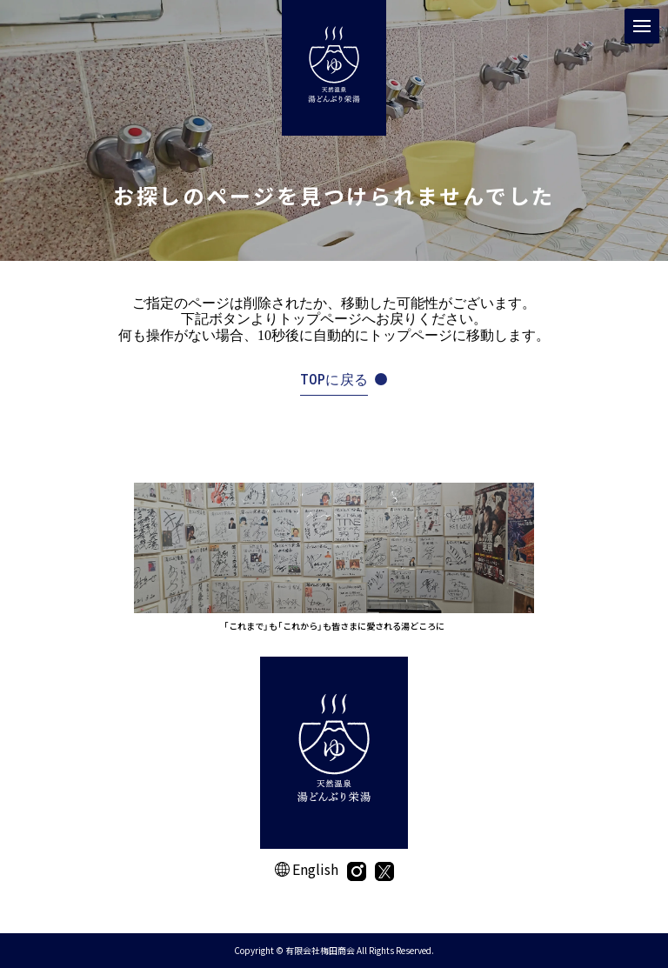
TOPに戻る (334, 379)
